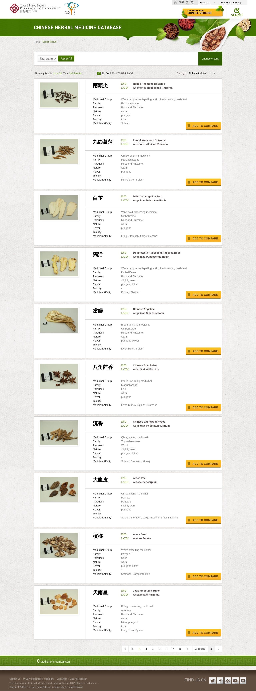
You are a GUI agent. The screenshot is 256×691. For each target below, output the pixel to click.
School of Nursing (230, 2)
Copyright (49, 679)
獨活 (98, 254)
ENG (181, 2)
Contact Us (14, 679)
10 (99, 73)
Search (237, 15)
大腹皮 (100, 480)
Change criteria (210, 58)
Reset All (66, 58)
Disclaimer (62, 679)
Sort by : (181, 73)
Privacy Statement (32, 679)
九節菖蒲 (103, 142)
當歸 (98, 311)
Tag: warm (46, 58)
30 (103, 73)
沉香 (98, 423)
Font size (205, 2)
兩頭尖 (100, 85)
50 (107, 73)
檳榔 (98, 536)
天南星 (100, 592)
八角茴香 (103, 367)
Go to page (200, 649)
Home (37, 42)
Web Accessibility (78, 679)
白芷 (98, 198)
